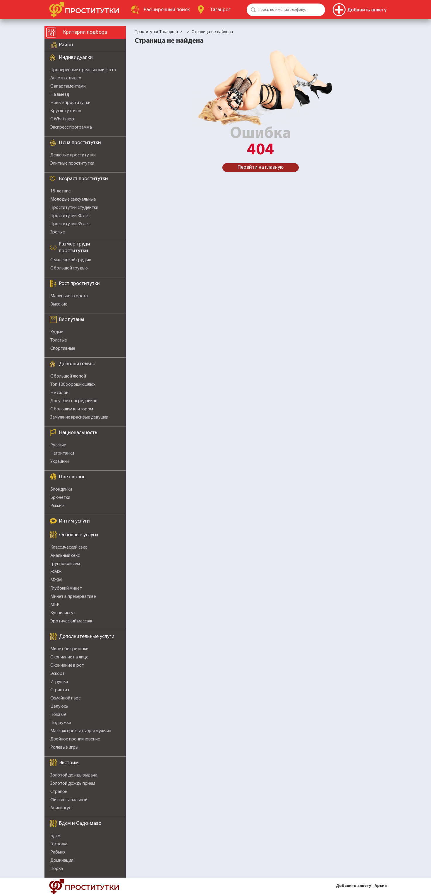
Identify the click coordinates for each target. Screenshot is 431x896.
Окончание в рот (67, 665)
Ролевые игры (64, 747)
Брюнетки (60, 497)
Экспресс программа (71, 127)
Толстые (58, 340)
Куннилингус (62, 613)
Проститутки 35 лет (70, 224)
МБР (54, 605)
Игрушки (59, 682)
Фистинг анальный (68, 800)
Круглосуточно (65, 111)
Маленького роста (69, 296)
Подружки (60, 723)
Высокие (58, 304)
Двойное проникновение (75, 739)
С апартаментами (68, 86)
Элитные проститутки (72, 163)
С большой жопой (68, 376)
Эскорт (57, 673)
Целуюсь (59, 706)
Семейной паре (65, 698)
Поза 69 (58, 714)
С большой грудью (69, 268)
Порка (56, 868)
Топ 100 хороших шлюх (72, 384)
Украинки (59, 461)
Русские (58, 445)
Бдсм (55, 836)
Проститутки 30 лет (70, 216)
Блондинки (61, 489)
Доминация (61, 860)
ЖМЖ (56, 572)
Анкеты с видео (65, 78)
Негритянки (62, 453)
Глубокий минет (66, 588)
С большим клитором (71, 409)
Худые (56, 332)
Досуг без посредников (73, 401)
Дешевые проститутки (73, 155)
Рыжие (57, 506)
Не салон (59, 392)
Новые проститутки (70, 102)
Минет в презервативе (73, 596)
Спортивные (62, 348)
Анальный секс (65, 555)
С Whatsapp (62, 119)
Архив (381, 886)
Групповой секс (65, 564)
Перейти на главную (261, 167)
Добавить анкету (353, 886)
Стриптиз (59, 690)
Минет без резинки (69, 649)
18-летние (60, 191)
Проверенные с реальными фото (83, 70)
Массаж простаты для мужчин (80, 731)
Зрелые (57, 232)
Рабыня (58, 852)
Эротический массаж (71, 621)
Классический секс (68, 547)
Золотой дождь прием (72, 783)
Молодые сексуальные (73, 199)
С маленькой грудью (70, 260)
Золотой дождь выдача (73, 775)
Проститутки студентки (74, 207)
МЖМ (56, 580)
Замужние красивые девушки (79, 417)
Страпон (58, 791)
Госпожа (58, 844)
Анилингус (60, 808)
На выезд (59, 94)
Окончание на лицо (69, 657)
